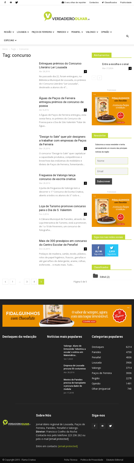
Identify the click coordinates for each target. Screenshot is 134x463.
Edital (103, 276)
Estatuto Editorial (114, 459)
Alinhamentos (101, 55)
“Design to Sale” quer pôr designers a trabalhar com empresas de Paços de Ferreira (62, 140)
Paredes (63, 32)
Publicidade (126, 2)
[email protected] (59, 439)
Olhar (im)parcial (101, 388)
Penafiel (77, 32)
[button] (127, 36)
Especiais (10, 40)
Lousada (23, 32)
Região (9, 32)
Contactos (94, 2)
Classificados (109, 2)
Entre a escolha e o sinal (115, 64)
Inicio (5, 49)
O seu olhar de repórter (74, 2)
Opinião (106, 32)
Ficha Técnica (70, 459)
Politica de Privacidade (92, 459)
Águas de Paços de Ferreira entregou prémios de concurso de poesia (61, 102)
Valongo (92, 32)
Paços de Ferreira (43, 32)
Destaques (98, 347)
